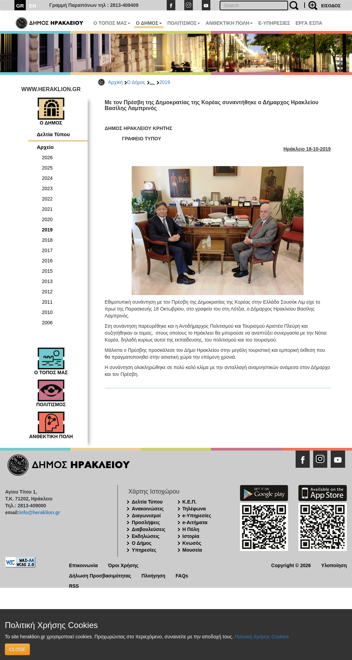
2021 (47, 209)
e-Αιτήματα (195, 522)
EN (32, 6)
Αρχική (115, 82)
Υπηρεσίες (144, 550)
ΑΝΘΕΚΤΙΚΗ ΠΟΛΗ (229, 23)
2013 (47, 281)
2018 (47, 240)
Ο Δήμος (136, 82)
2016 (47, 260)
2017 (47, 250)
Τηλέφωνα (194, 508)
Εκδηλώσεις (146, 536)
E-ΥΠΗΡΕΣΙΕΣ (274, 23)
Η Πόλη (191, 529)
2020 (47, 219)
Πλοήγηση (153, 575)
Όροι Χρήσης (123, 565)
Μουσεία (192, 550)
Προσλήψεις (146, 522)
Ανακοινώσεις (148, 508)
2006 (47, 322)
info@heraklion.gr (39, 512)
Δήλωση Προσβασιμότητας (100, 575)
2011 (47, 302)
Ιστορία (191, 536)
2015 (47, 271)
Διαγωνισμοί (146, 515)
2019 (164, 82)
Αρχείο (45, 147)
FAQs (182, 575)
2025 (47, 168)
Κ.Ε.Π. (190, 502)
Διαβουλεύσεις (148, 529)
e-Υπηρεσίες (197, 515)
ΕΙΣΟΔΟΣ (331, 5)
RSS (74, 585)
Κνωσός (192, 543)
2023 (47, 188)
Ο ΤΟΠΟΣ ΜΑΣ (112, 23)
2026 (47, 157)
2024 (47, 178)
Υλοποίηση (334, 565)
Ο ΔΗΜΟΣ (149, 23)
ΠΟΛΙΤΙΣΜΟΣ (183, 23)
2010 (47, 312)
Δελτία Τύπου (53, 134)
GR (20, 6)
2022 (47, 199)
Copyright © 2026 (291, 565)
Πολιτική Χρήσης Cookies (261, 636)
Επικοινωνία (83, 565)
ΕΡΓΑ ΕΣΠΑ (309, 23)
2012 (47, 291)
